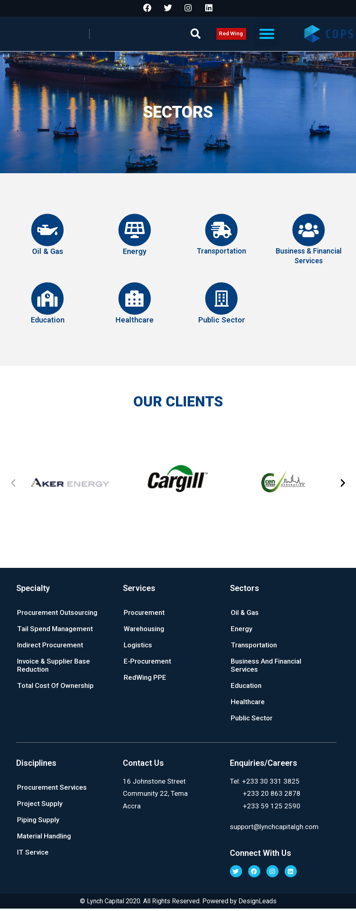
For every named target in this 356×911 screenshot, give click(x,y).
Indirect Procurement (50, 647)
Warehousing (144, 631)
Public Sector (221, 322)
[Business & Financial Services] (308, 233)
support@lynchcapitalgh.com (274, 829)
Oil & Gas (47, 254)
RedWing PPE (145, 679)
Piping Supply (38, 822)
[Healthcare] (134, 302)
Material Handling (44, 838)
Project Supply (39, 805)
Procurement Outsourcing (57, 614)
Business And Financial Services (266, 667)
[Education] (47, 302)
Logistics (138, 647)
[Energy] (134, 233)
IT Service (33, 854)
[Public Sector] (221, 302)
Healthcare (134, 322)
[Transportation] (221, 233)
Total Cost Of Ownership (55, 687)
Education (48, 322)
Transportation (221, 254)
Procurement (144, 614)
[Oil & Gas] (47, 233)
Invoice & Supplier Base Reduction (53, 667)
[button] (196, 37)
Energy (135, 254)
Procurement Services (52, 789)
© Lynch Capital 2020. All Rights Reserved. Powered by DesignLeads (178, 903)
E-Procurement (147, 663)
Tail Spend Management (55, 631)
